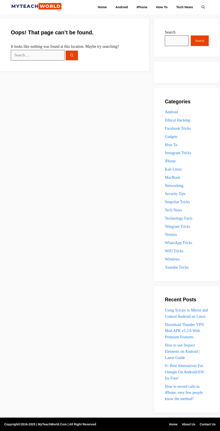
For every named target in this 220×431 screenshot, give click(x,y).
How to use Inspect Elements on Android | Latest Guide (182, 351)
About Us (188, 424)
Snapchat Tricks (177, 202)
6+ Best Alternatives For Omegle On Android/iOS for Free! (184, 372)
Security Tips (175, 194)
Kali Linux (173, 169)
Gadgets (171, 136)
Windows (172, 259)
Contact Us (208, 424)
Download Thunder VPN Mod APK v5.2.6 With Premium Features (184, 330)
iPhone (142, 7)
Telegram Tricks (177, 226)
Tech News (184, 7)
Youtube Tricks (177, 267)
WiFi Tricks (174, 251)
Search (170, 32)
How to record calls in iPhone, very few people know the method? (184, 392)
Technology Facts (178, 218)
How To (162, 7)
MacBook (172, 177)
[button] (203, 7)
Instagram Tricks (178, 153)
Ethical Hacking (177, 120)
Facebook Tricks (178, 128)
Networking (174, 186)
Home (102, 7)
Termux (171, 234)
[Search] (72, 55)
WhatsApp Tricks (178, 243)
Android (121, 7)
